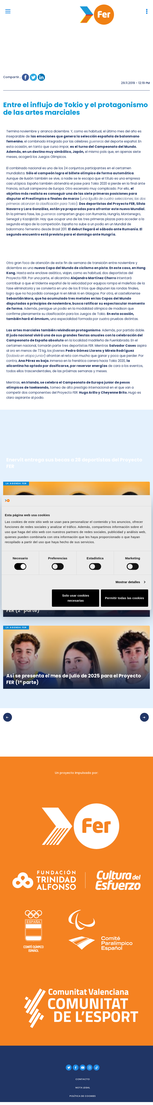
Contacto (82, 1078)
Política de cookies (83, 1094)
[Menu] (8, 11)
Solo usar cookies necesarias (75, 598)
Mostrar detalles (128, 582)
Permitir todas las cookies (124, 598)
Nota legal (82, 1086)
